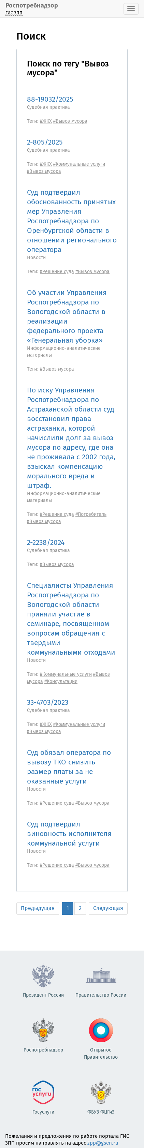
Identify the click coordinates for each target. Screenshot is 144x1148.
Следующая (108, 908)
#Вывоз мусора (70, 121)
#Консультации (60, 681)
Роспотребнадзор (31, 9)
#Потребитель (90, 514)
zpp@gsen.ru (102, 1143)
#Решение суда (57, 271)
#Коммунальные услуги (79, 164)
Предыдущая (38, 908)
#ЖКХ (46, 121)
